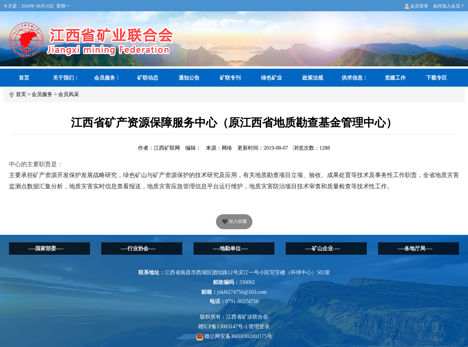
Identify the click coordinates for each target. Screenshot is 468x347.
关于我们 (65, 78)
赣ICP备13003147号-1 (223, 326)
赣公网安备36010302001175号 (234, 336)
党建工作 (395, 78)
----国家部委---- (45, 248)
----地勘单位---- (230, 248)
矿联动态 (147, 78)
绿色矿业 (271, 78)
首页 (24, 78)
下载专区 (436, 78)
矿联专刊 (230, 78)
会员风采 (68, 94)
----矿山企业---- (322, 248)
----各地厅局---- (415, 248)
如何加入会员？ (449, 6)
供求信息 (354, 78)
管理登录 (259, 326)
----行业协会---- (138, 248)
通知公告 (189, 78)
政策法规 (312, 78)
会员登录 (416, 6)
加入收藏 (234, 222)
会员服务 (106, 78)
